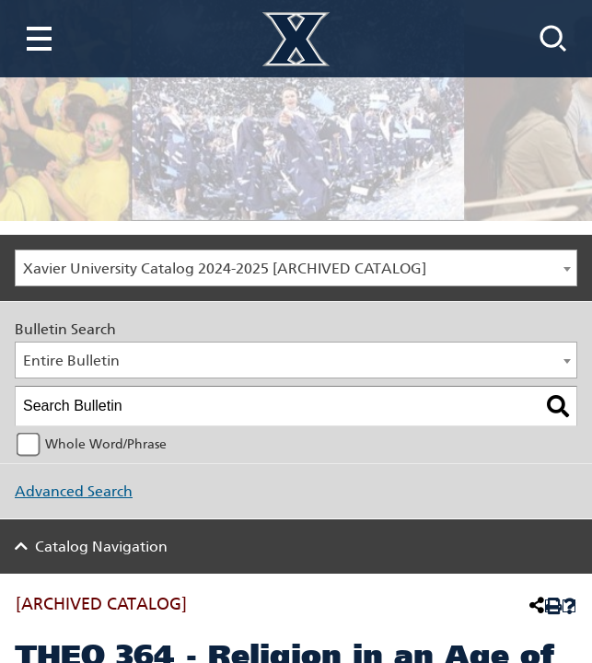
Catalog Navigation (101, 546)
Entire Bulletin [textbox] (71, 360)
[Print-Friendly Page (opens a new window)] (552, 606)
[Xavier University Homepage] (296, 39)
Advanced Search (74, 491)
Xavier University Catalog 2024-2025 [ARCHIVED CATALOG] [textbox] (224, 268)
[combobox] (296, 268)
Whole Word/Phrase (106, 444)
